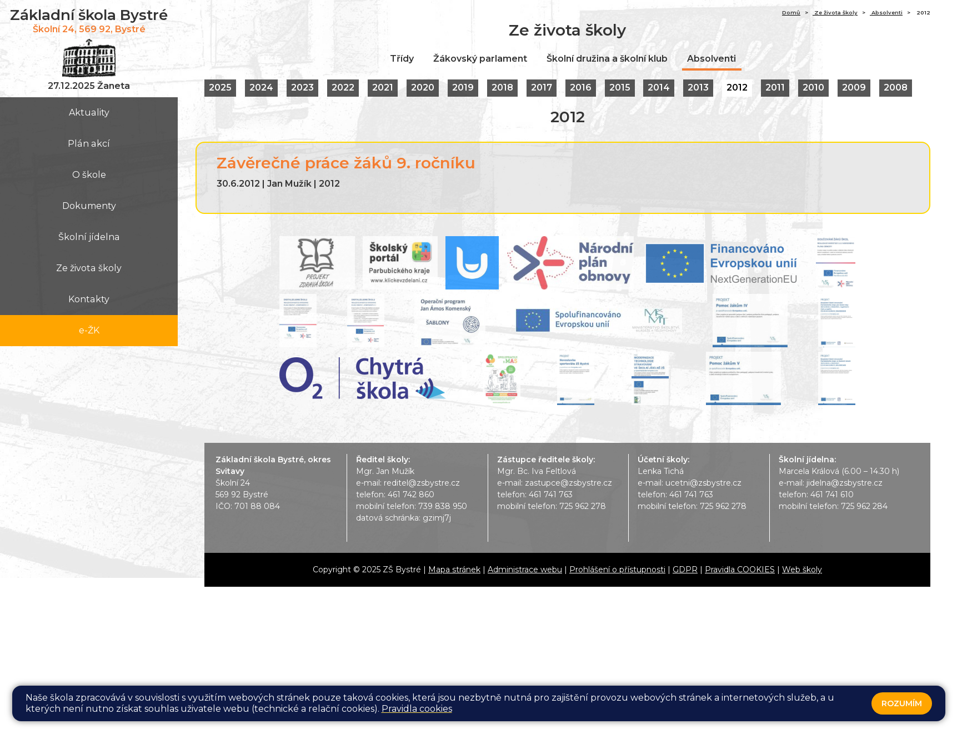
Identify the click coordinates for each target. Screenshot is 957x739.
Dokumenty (89, 206)
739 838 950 (442, 506)
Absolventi (886, 12)
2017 (541, 87)
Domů (791, 12)
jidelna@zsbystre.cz (844, 483)
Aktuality (89, 112)
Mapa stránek (454, 570)
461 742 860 (411, 495)
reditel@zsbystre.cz (422, 483)
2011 (775, 87)
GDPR (685, 570)
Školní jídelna (88, 237)
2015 (619, 87)
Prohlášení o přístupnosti (617, 570)
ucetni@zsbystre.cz (703, 483)
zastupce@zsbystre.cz (568, 483)
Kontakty (89, 299)
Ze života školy (89, 268)
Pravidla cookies (417, 708)
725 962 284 (864, 506)
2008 (896, 87)
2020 (422, 87)
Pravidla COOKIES (740, 570)
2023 (302, 87)
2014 (659, 87)
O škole (89, 174)
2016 (581, 87)
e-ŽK (89, 330)
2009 (854, 87)
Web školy (802, 570)
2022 (343, 87)
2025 (220, 87)
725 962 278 (582, 506)
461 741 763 (551, 495)
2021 (382, 87)
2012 (737, 87)
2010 (814, 87)
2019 (463, 87)
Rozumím (901, 703)
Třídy (402, 58)
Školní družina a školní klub (607, 58)
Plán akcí (88, 143)
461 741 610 (832, 495)
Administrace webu (525, 570)
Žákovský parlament (480, 58)
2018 (502, 87)
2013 (698, 87)
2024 (261, 87)
